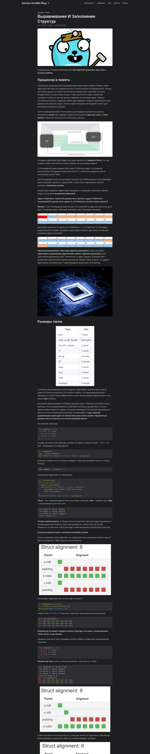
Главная (41, 13)
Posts (47, 13)
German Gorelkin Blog (34, 3)
